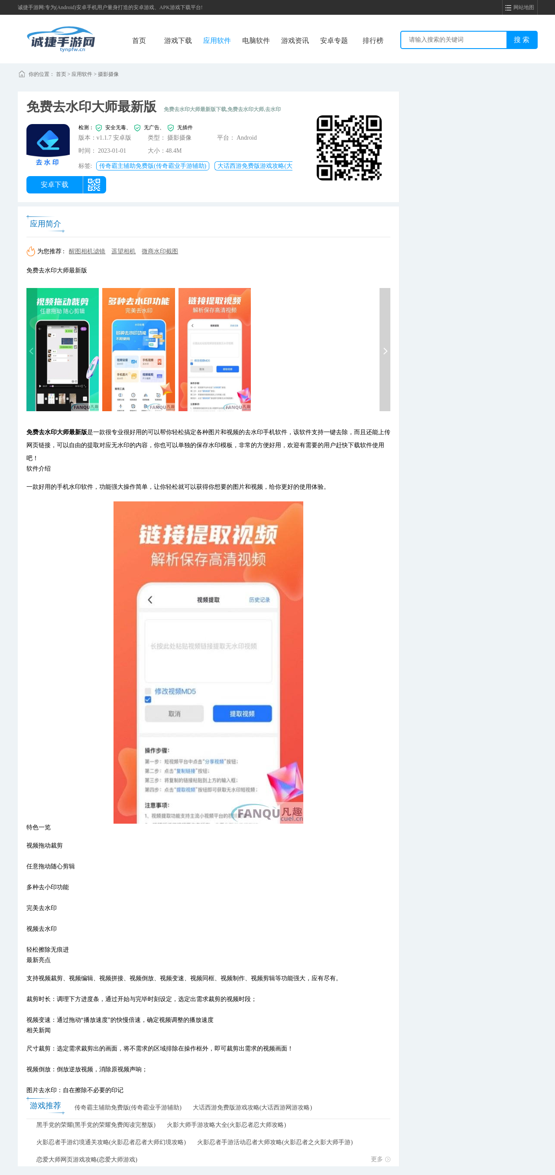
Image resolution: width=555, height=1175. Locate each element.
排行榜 (373, 40)
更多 (380, 1159)
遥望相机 (123, 251)
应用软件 (217, 40)
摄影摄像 (108, 74)
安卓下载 (54, 184)
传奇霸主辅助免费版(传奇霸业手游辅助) (152, 166)
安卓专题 (334, 40)
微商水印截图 (160, 251)
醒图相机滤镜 (87, 251)
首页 (139, 40)
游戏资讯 (295, 40)
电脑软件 (256, 40)
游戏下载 (178, 40)
